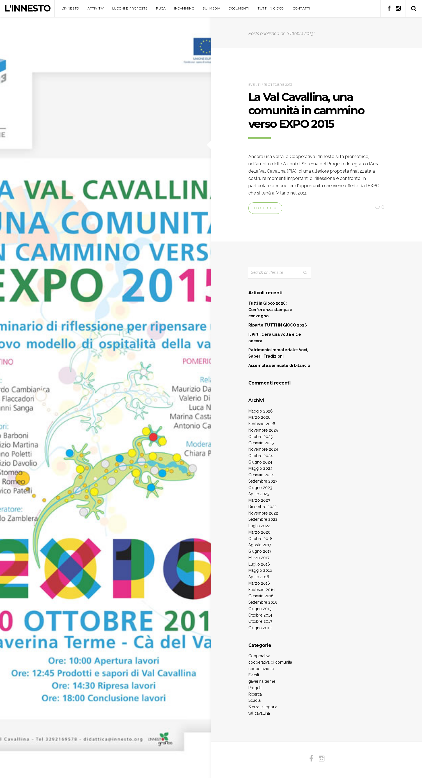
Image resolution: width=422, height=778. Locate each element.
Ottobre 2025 (260, 436)
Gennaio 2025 (261, 443)
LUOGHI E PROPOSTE (130, 8)
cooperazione (261, 668)
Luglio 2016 (259, 564)
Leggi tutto (265, 208)
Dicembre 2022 (262, 506)
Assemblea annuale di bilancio (279, 365)
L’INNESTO (70, 8)
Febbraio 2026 (261, 424)
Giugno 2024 (260, 462)
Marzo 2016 (259, 583)
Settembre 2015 (262, 602)
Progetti (255, 688)
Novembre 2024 (263, 449)
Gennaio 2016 (261, 596)
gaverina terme (261, 681)
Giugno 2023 (260, 487)
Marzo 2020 (259, 532)
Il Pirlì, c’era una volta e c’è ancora (274, 337)
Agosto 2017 (259, 545)
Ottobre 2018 (260, 538)
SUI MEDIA (211, 8)
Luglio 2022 (259, 526)
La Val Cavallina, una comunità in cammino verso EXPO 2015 (306, 110)
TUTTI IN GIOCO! (271, 8)
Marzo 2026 (259, 417)
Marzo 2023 (259, 500)
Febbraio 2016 (261, 589)
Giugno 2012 (260, 628)
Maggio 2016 (260, 570)
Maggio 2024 (260, 468)
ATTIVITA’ (96, 8)
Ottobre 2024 (260, 455)
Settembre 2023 (262, 481)
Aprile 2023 (258, 494)
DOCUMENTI (239, 8)
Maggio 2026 (260, 411)
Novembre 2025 (263, 430)
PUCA (161, 8)
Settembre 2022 (262, 519)
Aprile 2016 (258, 577)
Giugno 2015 (259, 608)
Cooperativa (259, 656)
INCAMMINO (184, 8)
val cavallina (259, 713)
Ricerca (255, 694)
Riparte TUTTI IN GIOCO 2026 (277, 325)
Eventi (254, 85)
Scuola (254, 700)
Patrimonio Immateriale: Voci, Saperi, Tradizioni (278, 353)
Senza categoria (262, 707)
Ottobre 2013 (260, 621)
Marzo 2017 (258, 557)
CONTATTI (301, 8)
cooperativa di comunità (270, 662)
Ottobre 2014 (260, 615)
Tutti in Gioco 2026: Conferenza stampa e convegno (270, 309)
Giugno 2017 (259, 551)
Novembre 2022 (263, 513)
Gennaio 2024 (261, 475)
